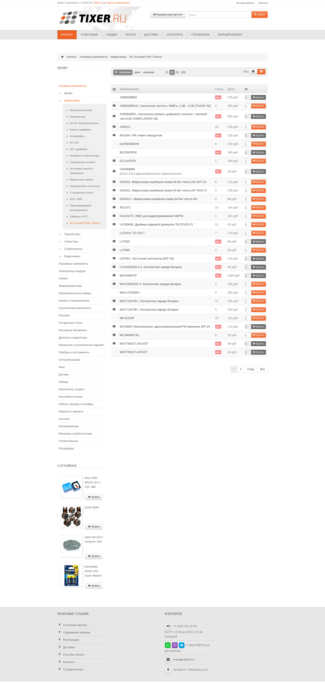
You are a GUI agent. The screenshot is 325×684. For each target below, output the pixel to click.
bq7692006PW (129, 144)
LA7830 (125, 241)
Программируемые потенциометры (81, 207)
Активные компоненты (94, 56)
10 (166, 72)
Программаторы (69, 426)
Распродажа (66, 448)
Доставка (151, 34)
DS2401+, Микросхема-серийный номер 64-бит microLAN (158, 199)
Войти (97, 2)
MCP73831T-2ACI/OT (134, 343)
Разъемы (64, 315)
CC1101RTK (128, 161)
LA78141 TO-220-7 (132, 233)
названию (122, 72)
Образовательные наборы (75, 293)
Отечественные (68, 441)
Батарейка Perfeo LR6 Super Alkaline (93, 571)
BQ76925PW (128, 152)
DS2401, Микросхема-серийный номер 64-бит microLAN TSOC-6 (163, 190)
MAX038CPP (128, 275)
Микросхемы (118, 56)
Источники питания (70, 396)
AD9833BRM (128, 97)
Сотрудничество (70, 669)
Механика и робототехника (75, 433)
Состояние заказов (72, 625)
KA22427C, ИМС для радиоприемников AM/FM (151, 216)
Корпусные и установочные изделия (81, 345)
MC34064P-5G (129, 335)
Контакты (66, 662)
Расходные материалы (73, 330)
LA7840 (125, 250)
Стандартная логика (81, 192)
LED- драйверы (79, 149)
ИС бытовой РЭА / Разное (145, 56)
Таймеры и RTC (79, 216)
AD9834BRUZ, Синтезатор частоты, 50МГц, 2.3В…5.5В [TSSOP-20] (165, 105)
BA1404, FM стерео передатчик (141, 135)
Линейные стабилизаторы (84, 155)
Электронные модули (72, 271)
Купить (94, 497)
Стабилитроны (73, 249)
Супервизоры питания (82, 162)
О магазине (89, 34)
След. (250, 369)
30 (172, 72)
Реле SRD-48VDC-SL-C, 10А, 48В (93, 482)
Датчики (64, 374)
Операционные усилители (85, 186)
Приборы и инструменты (74, 352)
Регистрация (68, 639)
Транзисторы (72, 234)
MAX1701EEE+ (130, 292)
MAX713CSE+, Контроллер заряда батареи (149, 309)
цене (137, 72)
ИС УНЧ (74, 142)
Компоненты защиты (71, 389)
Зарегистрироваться (118, 2)
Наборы (63, 382)
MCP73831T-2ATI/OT (134, 352)
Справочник (200, 34)
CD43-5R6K (92, 507)
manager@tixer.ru (184, 659)
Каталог (67, 34)
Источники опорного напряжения (81, 170)
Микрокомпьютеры (70, 285)
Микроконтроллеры (81, 110)
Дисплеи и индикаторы (73, 337)
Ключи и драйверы (80, 129)
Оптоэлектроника (69, 359)
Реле (62, 367)
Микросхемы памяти (81, 179)
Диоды (68, 93)
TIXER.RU (96, 17)
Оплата (130, 34)
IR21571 (125, 207)
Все (262, 369)
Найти (259, 14)
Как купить (175, 34)
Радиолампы (72, 256)
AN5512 (125, 127)
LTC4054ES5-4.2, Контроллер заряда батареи (151, 267)
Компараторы (77, 116)
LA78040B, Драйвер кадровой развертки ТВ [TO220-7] (156, 224)
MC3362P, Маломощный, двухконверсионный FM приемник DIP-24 (165, 326)
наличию (148, 72)
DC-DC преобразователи (84, 123)
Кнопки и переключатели (74, 300)
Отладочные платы (71, 322)
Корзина (263, 3)
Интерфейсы (77, 136)
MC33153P (127, 318)
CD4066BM (127, 169)
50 (177, 72)
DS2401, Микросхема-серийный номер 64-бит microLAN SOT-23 (163, 182)
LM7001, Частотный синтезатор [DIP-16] (147, 258)
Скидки (111, 34)
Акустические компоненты (75, 308)
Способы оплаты (70, 654)
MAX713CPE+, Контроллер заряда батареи (149, 301)
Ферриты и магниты (71, 411)
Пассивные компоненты (73, 263)
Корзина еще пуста (168, 14)
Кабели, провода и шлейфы (76, 404)
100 (183, 72)
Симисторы (71, 241)
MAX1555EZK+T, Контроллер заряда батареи (150, 284)
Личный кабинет (245, 3)
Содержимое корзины (73, 632)
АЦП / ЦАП (76, 199)
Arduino (63, 278)
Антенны (64, 418)
